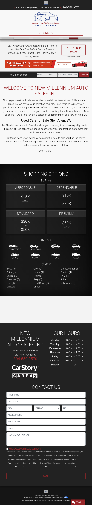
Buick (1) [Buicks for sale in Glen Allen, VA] (11, 272)
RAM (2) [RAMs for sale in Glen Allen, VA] (64, 275)
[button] (46, 64)
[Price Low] (54, 75)
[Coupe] (15, 256)
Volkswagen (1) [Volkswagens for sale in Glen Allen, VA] (68, 282)
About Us (40, 495)
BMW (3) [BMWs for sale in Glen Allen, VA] (11, 268)
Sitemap (49, 497)
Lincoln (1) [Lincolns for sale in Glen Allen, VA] (38, 286)
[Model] (41, 75)
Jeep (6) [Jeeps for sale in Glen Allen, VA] (37, 279)
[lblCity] (19, 408)
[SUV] (55, 247)
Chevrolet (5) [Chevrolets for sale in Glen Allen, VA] (13, 279)
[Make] (27, 75)
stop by (49, 145)
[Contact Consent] (7, 449)
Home (35, 495)
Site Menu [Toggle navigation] (46, 32)
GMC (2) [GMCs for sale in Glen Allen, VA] (37, 268)
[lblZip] (74, 408)
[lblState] (47, 408)
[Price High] (68, 75)
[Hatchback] (35, 247)
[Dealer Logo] (46, 19)
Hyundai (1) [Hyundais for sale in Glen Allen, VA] (39, 275)
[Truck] (55, 256)
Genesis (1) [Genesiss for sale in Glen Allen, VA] (12, 286)
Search (82, 74)
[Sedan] (35, 256)
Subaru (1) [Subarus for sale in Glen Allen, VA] (65, 279)
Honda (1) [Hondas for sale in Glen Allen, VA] (38, 272)
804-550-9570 (71, 7)
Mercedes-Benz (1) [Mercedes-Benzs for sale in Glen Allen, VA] (70, 268)
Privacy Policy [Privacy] (54, 495)
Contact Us (47, 495)
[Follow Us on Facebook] (46, 3)
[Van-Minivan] (76, 247)
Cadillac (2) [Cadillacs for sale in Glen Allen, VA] (12, 275)
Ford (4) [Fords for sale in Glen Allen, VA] (10, 282)
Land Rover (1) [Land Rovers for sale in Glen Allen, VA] (41, 282)
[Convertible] (15, 247)
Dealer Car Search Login (30, 497)
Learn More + (46, 150)
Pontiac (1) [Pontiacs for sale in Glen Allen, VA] (66, 272)
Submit (46, 476)
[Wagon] (76, 256)
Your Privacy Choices (60, 497)
